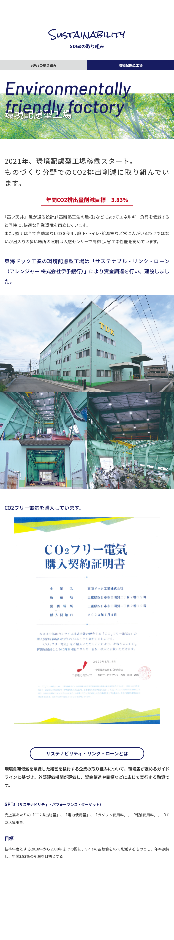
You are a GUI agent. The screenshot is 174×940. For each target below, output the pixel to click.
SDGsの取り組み (43, 65)
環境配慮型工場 (131, 65)
